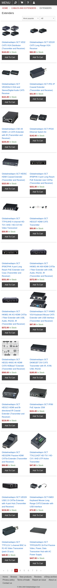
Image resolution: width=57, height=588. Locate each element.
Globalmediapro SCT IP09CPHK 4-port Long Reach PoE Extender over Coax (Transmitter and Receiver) (13, 269)
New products (26, 577)
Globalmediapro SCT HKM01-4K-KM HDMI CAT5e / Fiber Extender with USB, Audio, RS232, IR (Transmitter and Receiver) (42, 269)
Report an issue (39, 580)
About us (52, 580)
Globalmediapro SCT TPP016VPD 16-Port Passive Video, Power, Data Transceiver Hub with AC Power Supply (42, 548)
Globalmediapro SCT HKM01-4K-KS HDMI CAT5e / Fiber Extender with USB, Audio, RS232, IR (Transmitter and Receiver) (14, 317)
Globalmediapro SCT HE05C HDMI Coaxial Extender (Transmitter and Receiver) (14, 177)
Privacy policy (9, 580)
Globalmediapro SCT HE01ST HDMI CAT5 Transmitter (39, 221)
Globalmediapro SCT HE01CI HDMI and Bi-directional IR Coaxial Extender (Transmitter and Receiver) (13, 410)
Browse (13, 577)
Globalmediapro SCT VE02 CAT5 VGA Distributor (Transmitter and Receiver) (13, 45)
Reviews (37, 577)
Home (5, 577)
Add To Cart (10, 57)
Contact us (7, 583)
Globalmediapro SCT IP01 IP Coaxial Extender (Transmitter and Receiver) (42, 87)
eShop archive (50, 577)
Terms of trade (23, 580)
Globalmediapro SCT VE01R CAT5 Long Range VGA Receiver (42, 45)
